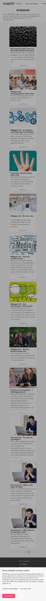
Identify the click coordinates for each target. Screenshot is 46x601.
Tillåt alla (8, 596)
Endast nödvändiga (10, 589)
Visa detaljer (25, 589)
